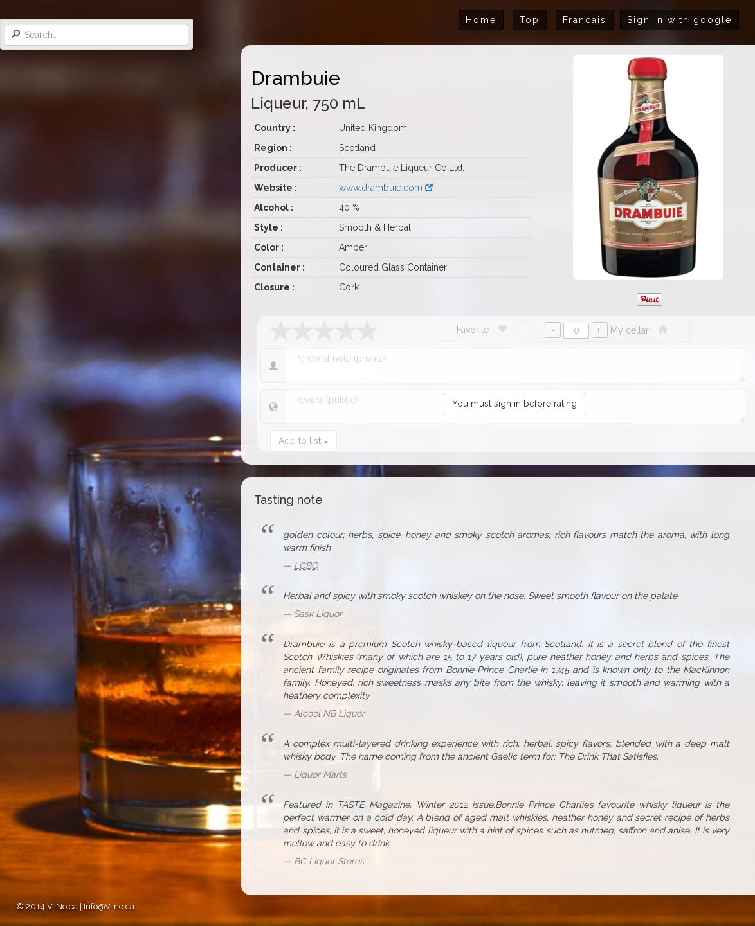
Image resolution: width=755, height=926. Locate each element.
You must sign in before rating (514, 403)
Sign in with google (679, 20)
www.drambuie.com (386, 188)
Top (530, 20)
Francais (584, 20)
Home (481, 20)
